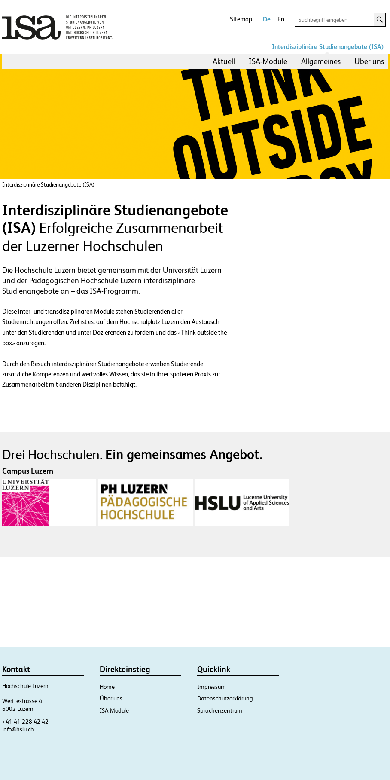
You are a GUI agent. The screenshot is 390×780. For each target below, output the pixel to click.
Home (107, 686)
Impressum (211, 686)
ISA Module (114, 710)
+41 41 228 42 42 (25, 721)
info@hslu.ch (18, 729)
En (280, 19)
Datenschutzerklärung (225, 698)
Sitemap (241, 19)
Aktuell (224, 61)
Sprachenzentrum (219, 710)
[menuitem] (224, 61)
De (267, 19)
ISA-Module (268, 61)
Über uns (369, 61)
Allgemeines (321, 61)
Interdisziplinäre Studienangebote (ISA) (328, 46)
